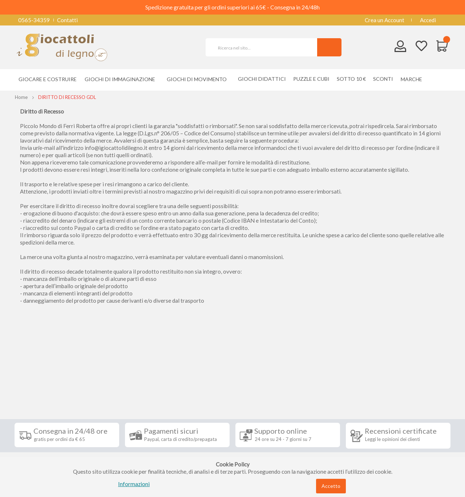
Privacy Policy (37, 438)
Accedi (428, 20)
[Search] (329, 47)
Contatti (67, 20)
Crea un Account (384, 20)
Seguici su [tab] (109, 378)
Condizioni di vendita (45, 405)
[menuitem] (413, 79)
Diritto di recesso (41, 416)
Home (21, 97)
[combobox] (264, 47)
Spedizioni (32, 394)
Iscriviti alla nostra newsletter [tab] (287, 378)
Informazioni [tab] (41, 378)
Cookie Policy (37, 449)
